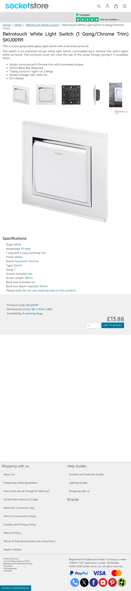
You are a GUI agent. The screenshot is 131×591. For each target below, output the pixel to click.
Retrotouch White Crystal (42, 25)
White (18, 25)
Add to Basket (112, 325)
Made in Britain (12, 549)
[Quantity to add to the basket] (94, 325)
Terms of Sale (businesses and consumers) (29, 541)
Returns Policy (12, 532)
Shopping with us (15, 466)
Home (6, 25)
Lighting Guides (78, 482)
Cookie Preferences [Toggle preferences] (15, 588)
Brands (73, 499)
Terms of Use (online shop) (19, 516)
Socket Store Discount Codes (20, 499)
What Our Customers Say (18, 507)
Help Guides (76, 466)
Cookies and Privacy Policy (19, 524)
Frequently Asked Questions (20, 482)
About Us (8, 474)
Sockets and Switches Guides (86, 474)
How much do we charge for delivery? (26, 491)
